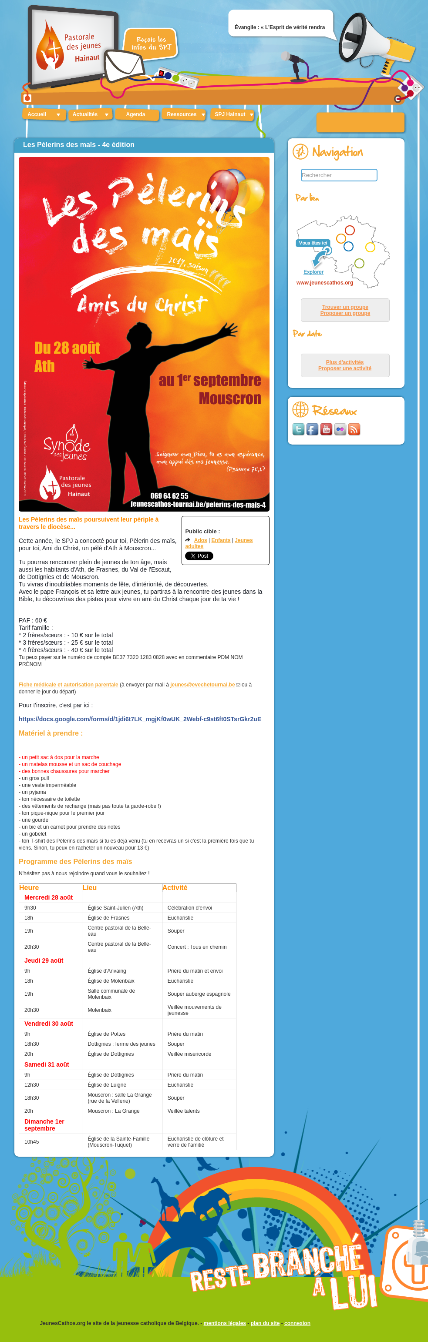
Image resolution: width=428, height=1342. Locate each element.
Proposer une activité (344, 368)
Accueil (36, 114)
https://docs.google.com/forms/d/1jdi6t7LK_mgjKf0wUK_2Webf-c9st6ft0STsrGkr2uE (140, 719)
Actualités (85, 114)
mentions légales (225, 1323)
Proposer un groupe (345, 313)
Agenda (135, 114)
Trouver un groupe (345, 307)
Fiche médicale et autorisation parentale (68, 685)
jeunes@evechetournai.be (202, 685)
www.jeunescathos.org (325, 283)
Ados (200, 540)
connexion (297, 1323)
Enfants (221, 540)
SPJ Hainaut (230, 114)
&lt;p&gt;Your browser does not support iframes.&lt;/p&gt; (341, 252)
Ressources (181, 114)
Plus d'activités (345, 362)
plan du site (265, 1323)
